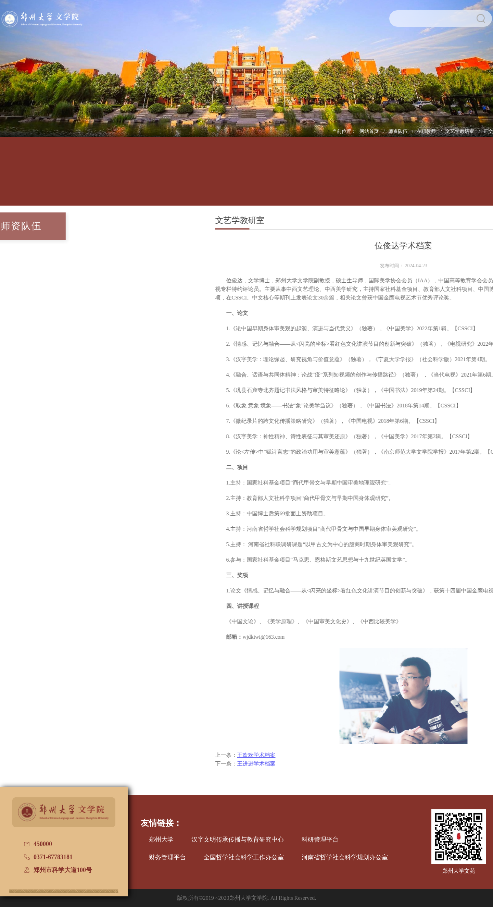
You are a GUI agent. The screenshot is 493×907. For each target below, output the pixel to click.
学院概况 (64, 176)
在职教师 (427, 131)
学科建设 (220, 176)
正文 (488, 131)
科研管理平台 (320, 839)
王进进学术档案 (296, 764)
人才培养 (116, 176)
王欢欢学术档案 (296, 755)
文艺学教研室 (460, 131)
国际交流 (376, 176)
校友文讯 (428, 176)
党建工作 (324, 176)
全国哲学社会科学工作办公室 (244, 857)
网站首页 (369, 131)
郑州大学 (161, 839)
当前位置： (344, 131)
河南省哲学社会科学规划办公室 (345, 857)
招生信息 (272, 176)
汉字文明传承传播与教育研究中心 (237, 839)
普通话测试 (480, 176)
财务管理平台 (167, 857)
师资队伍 (398, 131)
